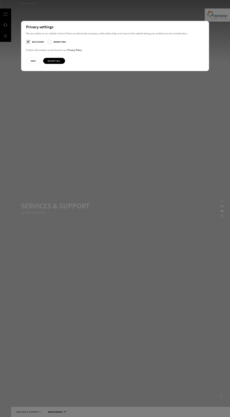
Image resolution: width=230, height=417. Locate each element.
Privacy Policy (75, 50)
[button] (33, 61)
